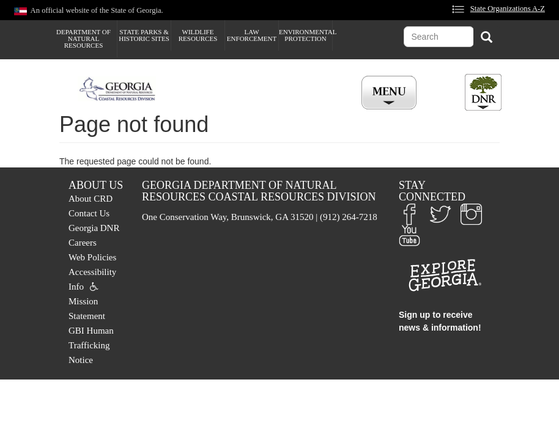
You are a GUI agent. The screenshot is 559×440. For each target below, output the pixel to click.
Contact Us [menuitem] (88, 213)
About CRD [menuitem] (90, 199)
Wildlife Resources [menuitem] (198, 35)
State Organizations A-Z (507, 8)
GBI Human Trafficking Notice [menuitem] (91, 345)
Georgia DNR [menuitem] (93, 228)
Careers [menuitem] (82, 243)
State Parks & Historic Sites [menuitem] (144, 35)
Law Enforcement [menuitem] (251, 35)
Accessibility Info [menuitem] (92, 279)
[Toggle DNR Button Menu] (483, 92)
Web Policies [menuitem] (92, 257)
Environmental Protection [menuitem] (305, 35)
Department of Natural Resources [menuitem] (83, 38)
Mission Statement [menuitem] (86, 308)
